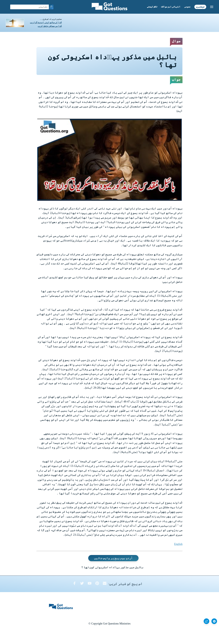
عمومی (187, 7)
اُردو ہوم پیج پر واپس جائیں (113, 558)
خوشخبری (200, 7)
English (178, 544)
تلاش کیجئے (152, 7)
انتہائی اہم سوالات (170, 7)
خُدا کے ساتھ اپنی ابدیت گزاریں (46, 22)
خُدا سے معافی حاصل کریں (50, 26)
